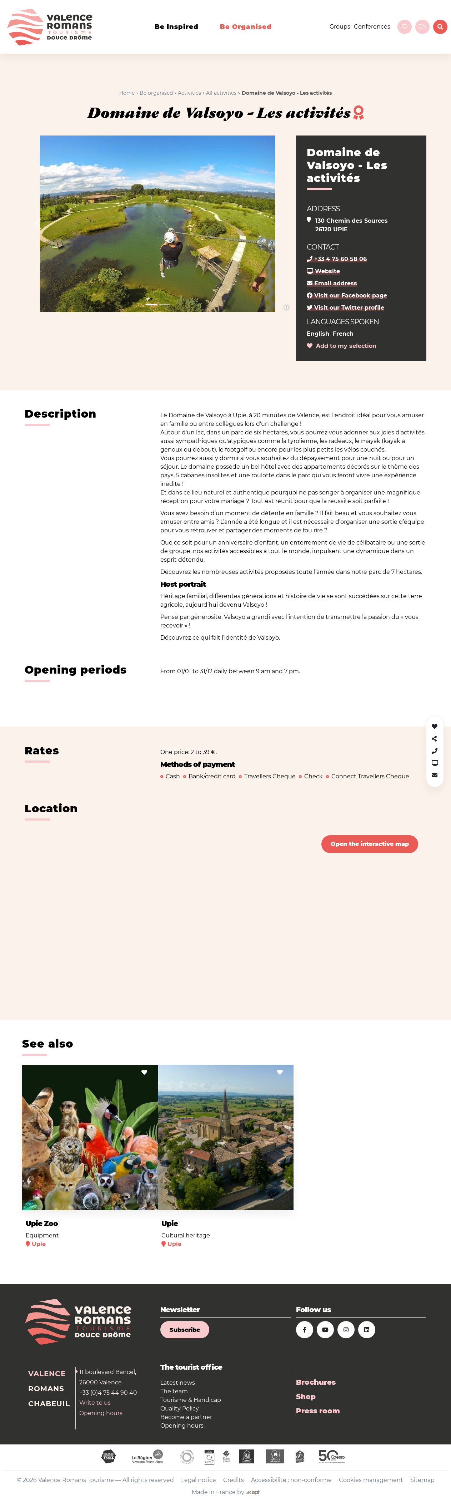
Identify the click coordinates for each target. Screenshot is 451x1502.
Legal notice (198, 1480)
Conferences (372, 26)
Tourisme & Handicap (190, 1400)
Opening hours (100, 1413)
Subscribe (185, 1329)
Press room (318, 1411)
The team (174, 1391)
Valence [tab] (47, 1373)
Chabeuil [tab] (49, 1403)
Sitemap (422, 1480)
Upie (169, 1223)
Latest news (177, 1382)
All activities (221, 93)
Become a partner (186, 1417)
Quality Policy (179, 1408)
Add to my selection (341, 346)
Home (127, 93)
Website (323, 271)
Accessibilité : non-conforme (291, 1480)
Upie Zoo (42, 1223)
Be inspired (177, 27)
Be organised (246, 27)
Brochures (316, 1382)
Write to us (95, 1402)
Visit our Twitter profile (345, 307)
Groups (340, 26)
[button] (38, 224)
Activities (189, 93)
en (422, 26)
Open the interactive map (370, 844)
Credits (233, 1480)
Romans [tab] (46, 1388)
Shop (306, 1396)
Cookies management (371, 1480)
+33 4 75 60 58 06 (337, 259)
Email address (332, 283)
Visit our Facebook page (347, 295)
